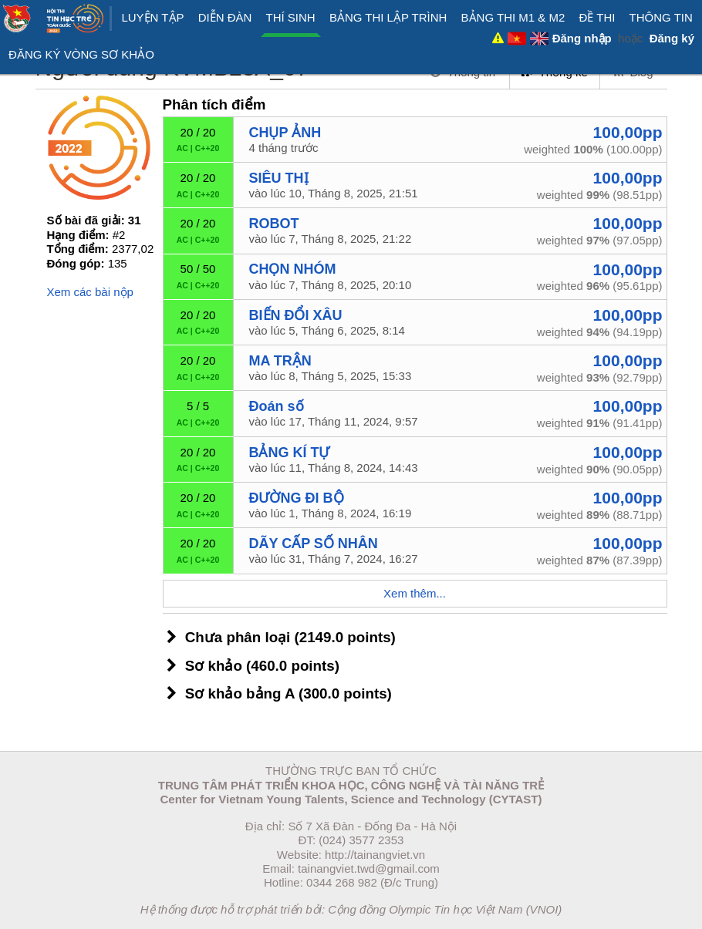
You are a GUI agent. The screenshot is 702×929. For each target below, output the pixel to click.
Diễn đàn (225, 17)
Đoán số (276, 406)
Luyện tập (152, 17)
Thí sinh (291, 17)
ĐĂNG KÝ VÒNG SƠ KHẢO (81, 54)
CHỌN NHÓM (292, 269)
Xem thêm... (414, 593)
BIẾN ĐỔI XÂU (296, 315)
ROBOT (274, 223)
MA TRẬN (280, 361)
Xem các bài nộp (90, 291)
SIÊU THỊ (279, 178)
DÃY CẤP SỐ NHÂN (313, 543)
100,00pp (628, 132)
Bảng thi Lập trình (388, 17)
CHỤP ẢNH (285, 132)
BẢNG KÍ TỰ (289, 452)
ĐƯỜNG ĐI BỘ (296, 498)
